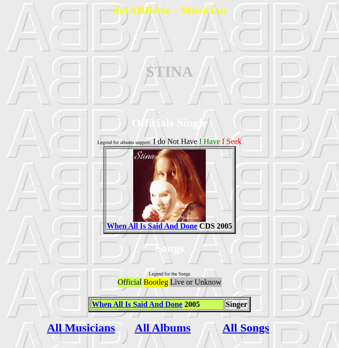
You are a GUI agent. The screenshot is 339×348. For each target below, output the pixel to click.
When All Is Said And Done (156, 222)
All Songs (245, 327)
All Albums (162, 327)
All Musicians (81, 327)
